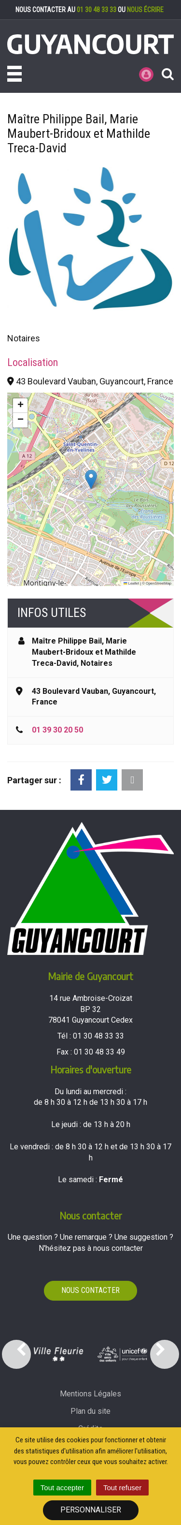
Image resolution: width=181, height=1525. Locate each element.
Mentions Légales (90, 1393)
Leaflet (131, 583)
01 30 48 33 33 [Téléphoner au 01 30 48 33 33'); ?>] (98, 1036)
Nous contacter (90, 1290)
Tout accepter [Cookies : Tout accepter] (62, 1487)
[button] (91, 479)
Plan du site (90, 1411)
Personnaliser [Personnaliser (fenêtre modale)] (90, 1509)
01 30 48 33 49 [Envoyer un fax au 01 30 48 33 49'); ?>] (99, 1051)
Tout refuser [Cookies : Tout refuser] (122, 1487)
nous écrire (145, 10)
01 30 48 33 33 (96, 10)
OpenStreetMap (158, 583)
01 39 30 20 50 (57, 729)
